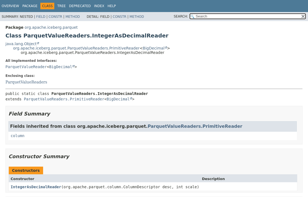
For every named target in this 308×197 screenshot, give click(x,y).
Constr (55, 17)
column (18, 136)
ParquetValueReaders (26, 82)
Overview (10, 6)
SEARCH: (181, 16)
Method (72, 17)
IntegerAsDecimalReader (36, 187)
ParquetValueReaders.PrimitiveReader (64, 99)
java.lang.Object (21, 44)
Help (111, 6)
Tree (61, 6)
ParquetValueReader (26, 67)
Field (40, 17)
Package (29, 6)
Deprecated (80, 6)
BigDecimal (153, 48)
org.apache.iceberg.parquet (51, 27)
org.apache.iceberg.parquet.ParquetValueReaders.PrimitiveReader (76, 48)
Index (99, 6)
